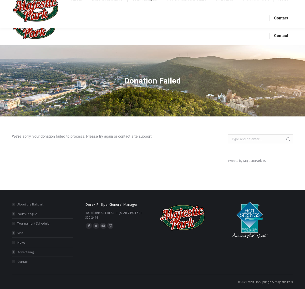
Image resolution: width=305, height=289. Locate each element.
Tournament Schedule (33, 223)
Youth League (27, 214)
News (21, 242)
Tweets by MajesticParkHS (247, 160)
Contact (22, 261)
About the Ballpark (30, 204)
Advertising (25, 252)
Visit (20, 233)
